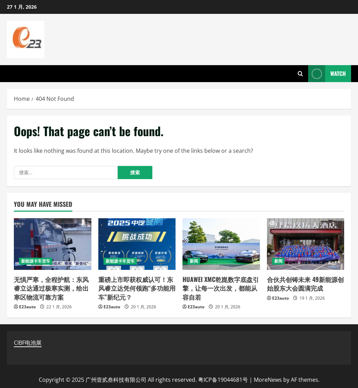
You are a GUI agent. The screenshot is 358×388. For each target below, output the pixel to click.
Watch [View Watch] (327, 73)
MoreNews (268, 379)
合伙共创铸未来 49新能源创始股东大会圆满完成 (305, 283)
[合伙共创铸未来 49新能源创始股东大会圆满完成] (305, 244)
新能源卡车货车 (35, 261)
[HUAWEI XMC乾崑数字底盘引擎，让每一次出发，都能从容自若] (221, 244)
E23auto (27, 307)
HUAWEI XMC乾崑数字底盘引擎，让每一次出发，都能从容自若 (220, 288)
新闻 (194, 261)
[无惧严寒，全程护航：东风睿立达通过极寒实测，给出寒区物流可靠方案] (52, 244)
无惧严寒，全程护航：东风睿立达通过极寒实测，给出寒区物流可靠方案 (51, 288)
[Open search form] (300, 73)
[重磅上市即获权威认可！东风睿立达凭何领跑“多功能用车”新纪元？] (137, 244)
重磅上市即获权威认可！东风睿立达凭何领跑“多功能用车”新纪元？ (137, 288)
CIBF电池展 (28, 342)
